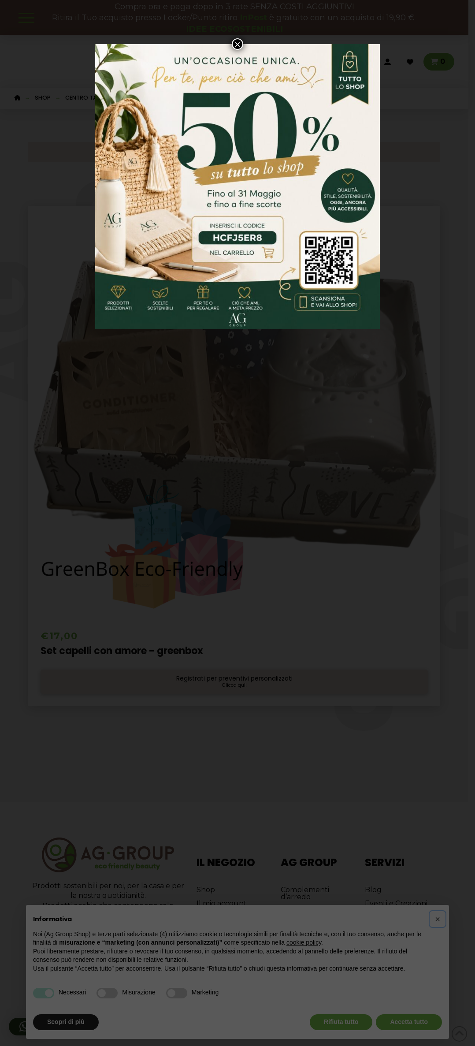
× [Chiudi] (237, 44)
